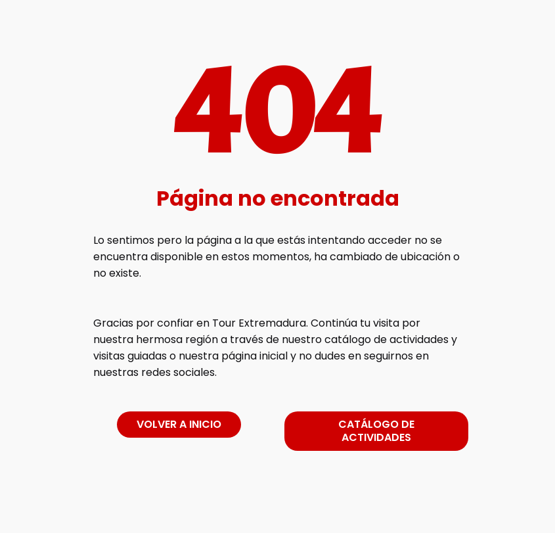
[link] (278, 509)
